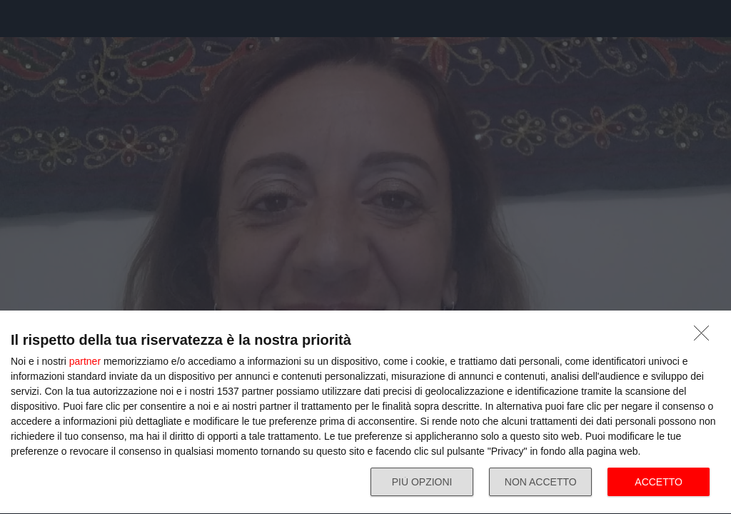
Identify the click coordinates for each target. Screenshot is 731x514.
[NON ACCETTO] (705, 337)
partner (85, 361)
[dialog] (365, 412)
